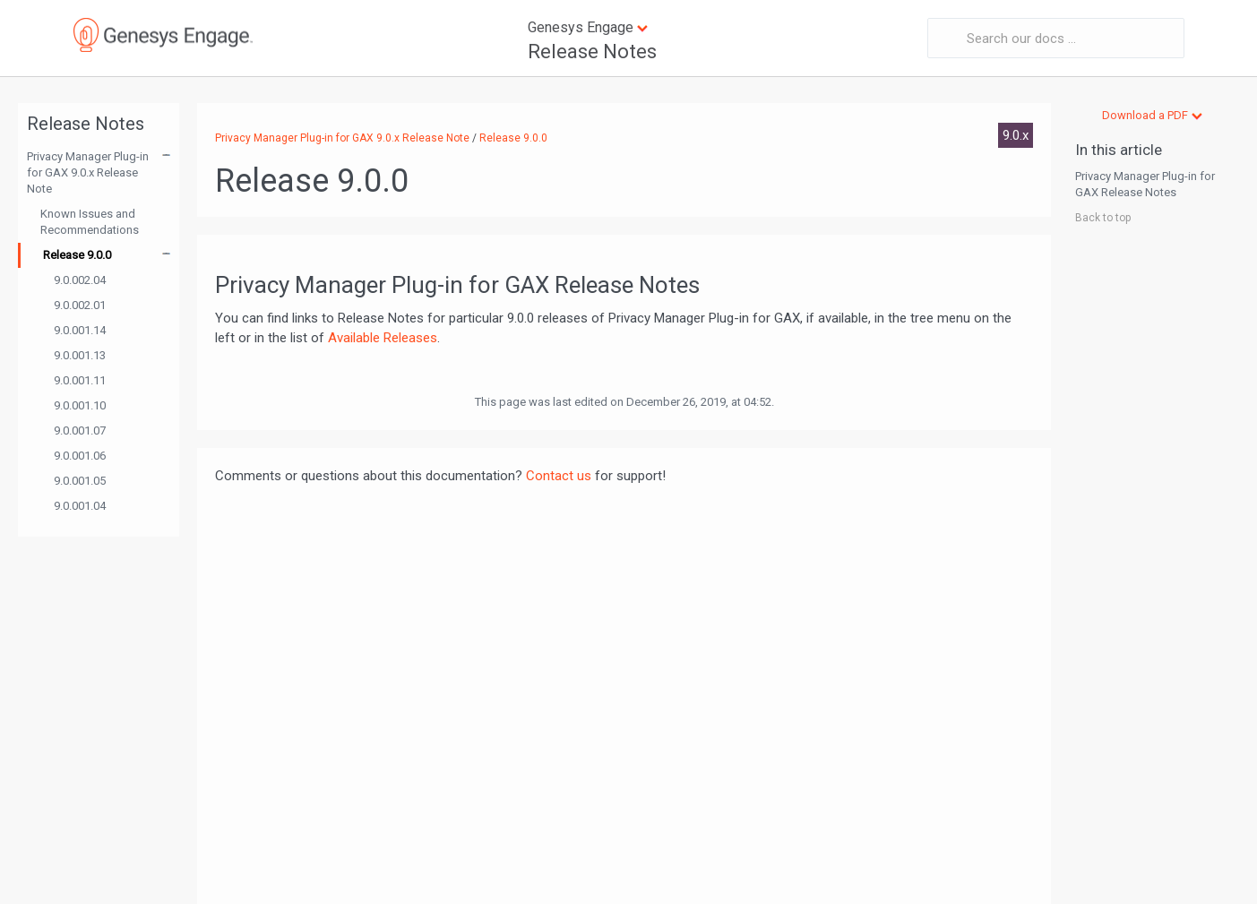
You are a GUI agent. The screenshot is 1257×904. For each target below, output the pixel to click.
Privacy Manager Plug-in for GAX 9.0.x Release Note (88, 172)
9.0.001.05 (80, 480)
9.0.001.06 (80, 455)
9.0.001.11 (80, 380)
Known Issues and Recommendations (89, 222)
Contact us (558, 476)
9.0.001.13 (80, 355)
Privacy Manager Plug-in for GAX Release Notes (1145, 184)
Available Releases (382, 338)
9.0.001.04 (80, 505)
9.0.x (1016, 135)
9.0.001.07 (80, 430)
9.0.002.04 (80, 280)
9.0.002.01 (80, 305)
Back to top (1103, 217)
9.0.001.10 (80, 405)
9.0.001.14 (80, 330)
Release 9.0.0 (77, 255)
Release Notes (592, 51)
